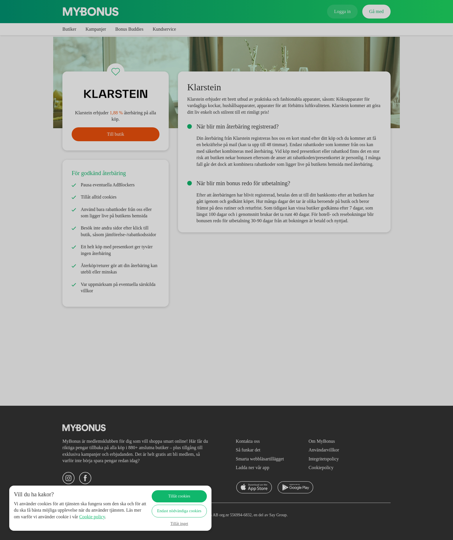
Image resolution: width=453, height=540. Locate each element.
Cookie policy (35, 523)
